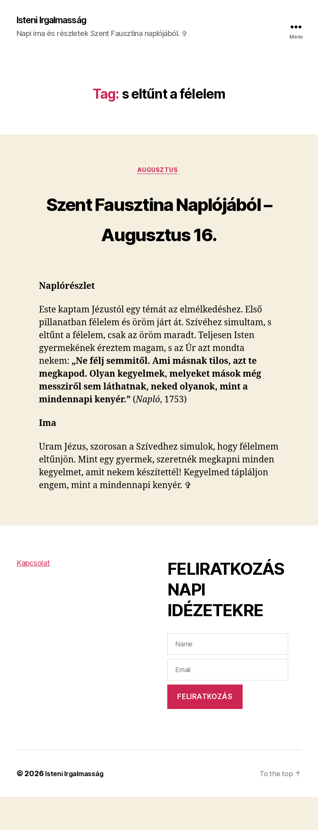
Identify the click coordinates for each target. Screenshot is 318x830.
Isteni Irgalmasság (57, 21)
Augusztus (159, 172)
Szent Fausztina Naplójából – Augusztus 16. (159, 234)
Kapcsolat (33, 596)
